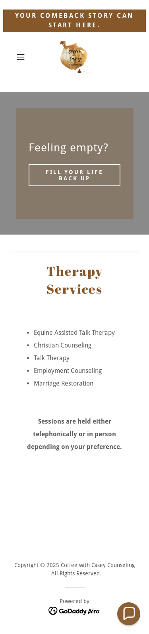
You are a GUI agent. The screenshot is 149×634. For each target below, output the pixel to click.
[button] (22, 57)
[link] (75, 57)
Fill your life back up (75, 175)
